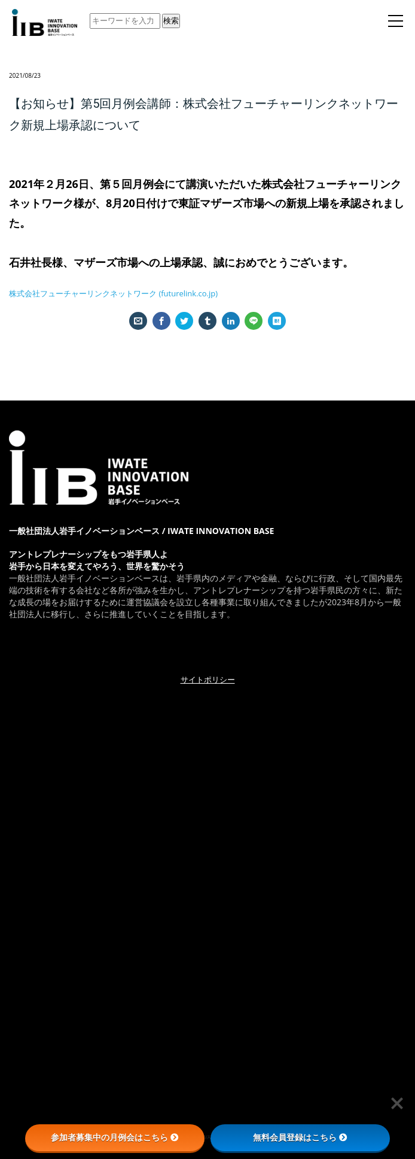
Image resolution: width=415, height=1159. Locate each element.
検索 (171, 20)
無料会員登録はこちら (300, 1137)
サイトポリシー (208, 679)
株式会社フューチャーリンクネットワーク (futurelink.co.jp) (113, 293)
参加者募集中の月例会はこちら (115, 1137)
